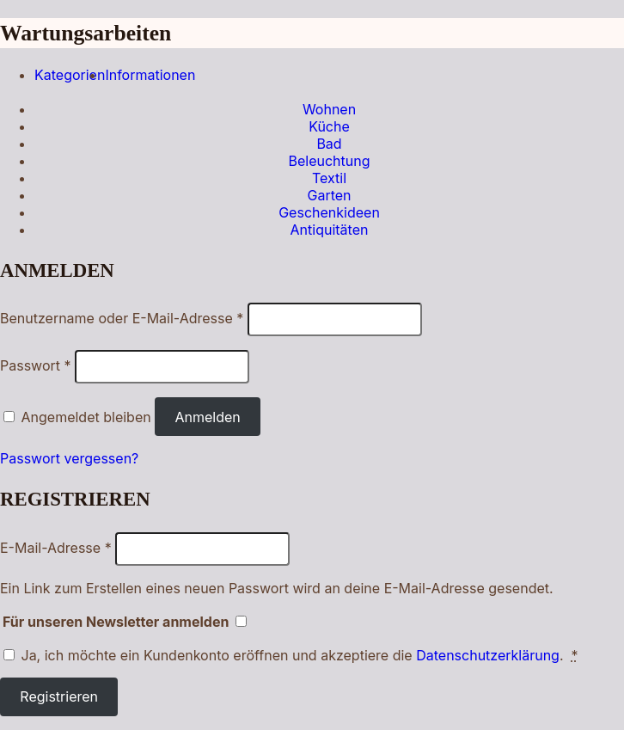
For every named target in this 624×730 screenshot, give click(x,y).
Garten (329, 195)
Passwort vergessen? (69, 458)
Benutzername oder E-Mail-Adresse (121, 318)
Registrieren (59, 696)
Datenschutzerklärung (488, 655)
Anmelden (207, 417)
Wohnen (329, 109)
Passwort (35, 365)
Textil (329, 178)
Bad (328, 143)
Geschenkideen (329, 212)
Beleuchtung (329, 160)
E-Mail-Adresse (56, 547)
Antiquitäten (330, 229)
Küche (329, 126)
